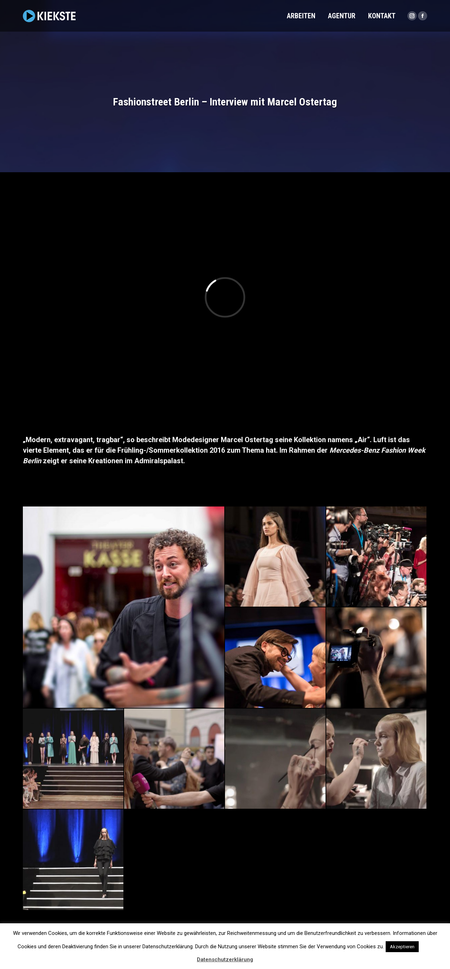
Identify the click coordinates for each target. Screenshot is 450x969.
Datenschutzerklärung (225, 959)
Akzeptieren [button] (402, 946)
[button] (426, 943)
